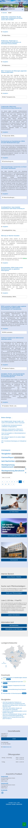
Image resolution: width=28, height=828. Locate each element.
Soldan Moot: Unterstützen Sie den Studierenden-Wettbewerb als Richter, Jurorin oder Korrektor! (12, 18)
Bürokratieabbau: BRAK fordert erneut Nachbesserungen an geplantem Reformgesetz (12, 269)
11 (20, 481)
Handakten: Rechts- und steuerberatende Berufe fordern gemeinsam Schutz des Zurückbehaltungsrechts (13, 375)
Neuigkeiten (6, 454)
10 (17, 481)
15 (8, 484)
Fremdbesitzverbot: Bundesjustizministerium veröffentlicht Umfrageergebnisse (11, 426)
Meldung (25, 258)
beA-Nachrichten (8, 461)
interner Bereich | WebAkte (14, 577)
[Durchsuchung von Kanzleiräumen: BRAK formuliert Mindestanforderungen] (14, 161)
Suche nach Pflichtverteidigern (14, 593)
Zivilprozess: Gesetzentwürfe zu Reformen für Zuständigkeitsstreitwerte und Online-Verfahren (12, 430)
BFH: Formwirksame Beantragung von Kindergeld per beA (13, 441)
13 (2, 484)
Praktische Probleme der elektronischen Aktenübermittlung (12, 338)
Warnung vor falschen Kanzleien (10, 235)
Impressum (8, 804)
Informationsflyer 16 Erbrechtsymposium (12, 693)
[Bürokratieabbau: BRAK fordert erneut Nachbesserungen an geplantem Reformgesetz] (14, 296)
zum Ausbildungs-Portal (14, 535)
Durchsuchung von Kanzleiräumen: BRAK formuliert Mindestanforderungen (13, 141)
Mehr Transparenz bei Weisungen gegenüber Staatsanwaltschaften (14, 71)
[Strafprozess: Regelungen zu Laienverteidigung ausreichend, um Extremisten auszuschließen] (14, 65)
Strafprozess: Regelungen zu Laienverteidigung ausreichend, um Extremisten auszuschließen (11, 42)
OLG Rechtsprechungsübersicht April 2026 (13, 681)
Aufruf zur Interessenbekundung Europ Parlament (14, 689)
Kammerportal (14, 560)
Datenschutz (19, 804)
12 (23, 481)
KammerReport (7, 457)
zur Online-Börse (13, 511)
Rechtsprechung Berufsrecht (12, 471)
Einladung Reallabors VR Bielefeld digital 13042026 (15, 677)
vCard (14, 738)
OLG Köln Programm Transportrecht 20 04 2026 (14, 685)
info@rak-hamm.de (6, 747)
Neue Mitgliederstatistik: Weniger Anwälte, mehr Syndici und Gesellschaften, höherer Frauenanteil (12, 422)
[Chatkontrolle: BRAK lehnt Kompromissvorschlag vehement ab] (14, 135)
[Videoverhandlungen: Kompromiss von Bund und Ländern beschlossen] (14, 197)
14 (5, 484)
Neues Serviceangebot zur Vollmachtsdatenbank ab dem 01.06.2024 (13, 433)
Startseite (4, 12)
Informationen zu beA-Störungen (14, 629)
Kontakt (13, 804)
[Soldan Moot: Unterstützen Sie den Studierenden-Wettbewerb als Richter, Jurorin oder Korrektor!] (14, 35)
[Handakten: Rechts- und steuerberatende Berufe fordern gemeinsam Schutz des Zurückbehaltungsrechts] (14, 406)
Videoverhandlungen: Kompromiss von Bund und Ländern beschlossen (13, 167)
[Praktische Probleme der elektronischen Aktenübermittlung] (14, 368)
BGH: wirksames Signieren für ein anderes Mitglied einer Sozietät (13, 437)
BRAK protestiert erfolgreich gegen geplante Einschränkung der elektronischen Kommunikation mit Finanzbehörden (13, 308)
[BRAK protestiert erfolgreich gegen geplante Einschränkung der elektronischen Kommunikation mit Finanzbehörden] (14, 332)
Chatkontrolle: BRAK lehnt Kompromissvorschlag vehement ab (11, 107)
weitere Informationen (14, 615)
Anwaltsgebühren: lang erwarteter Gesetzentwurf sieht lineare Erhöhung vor (13, 207)
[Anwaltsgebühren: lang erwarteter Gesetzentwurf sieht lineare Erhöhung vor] (14, 230)
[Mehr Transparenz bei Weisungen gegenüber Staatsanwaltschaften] (14, 97)
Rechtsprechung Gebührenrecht (8, 466)
